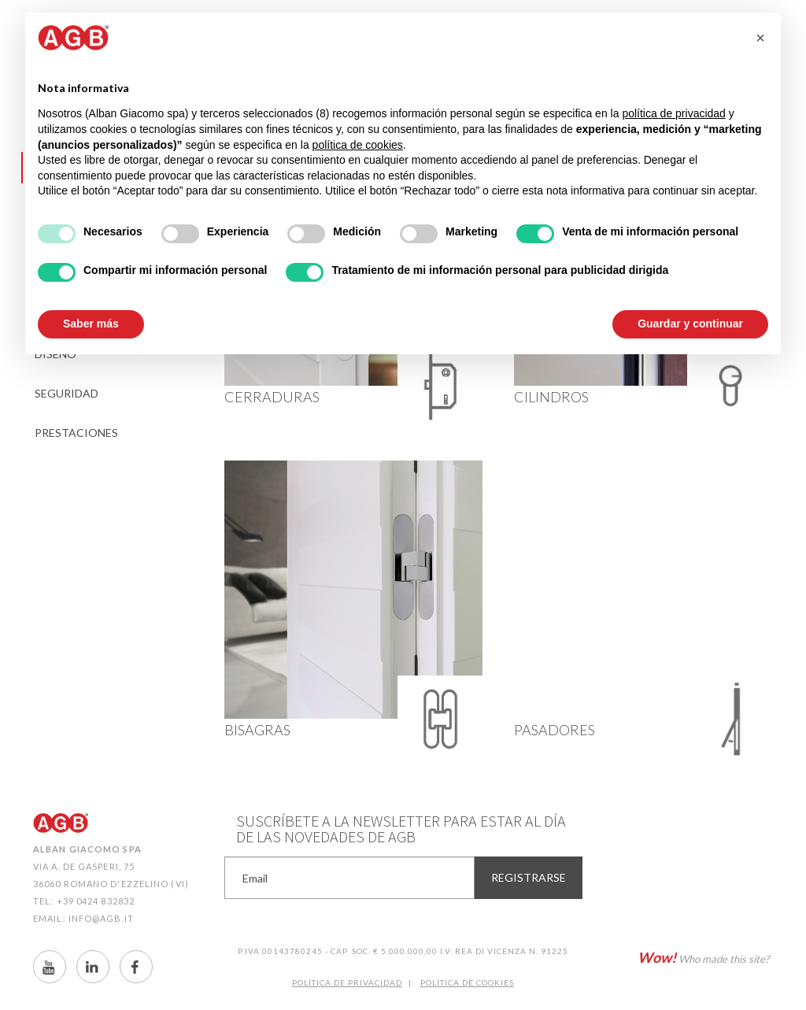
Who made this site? (703, 957)
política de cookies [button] (357, 145)
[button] (760, 37)
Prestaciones (76, 432)
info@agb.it (101, 918)
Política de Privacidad (347, 982)
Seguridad (66, 393)
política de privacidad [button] (674, 113)
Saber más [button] (91, 323)
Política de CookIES (467, 982)
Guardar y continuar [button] (690, 323)
